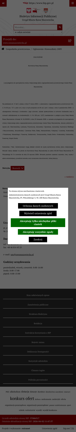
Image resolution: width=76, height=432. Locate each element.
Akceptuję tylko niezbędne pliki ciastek (38, 222)
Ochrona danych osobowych (38, 205)
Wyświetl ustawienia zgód (38, 213)
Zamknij (38, 239)
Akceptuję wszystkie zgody (38, 232)
